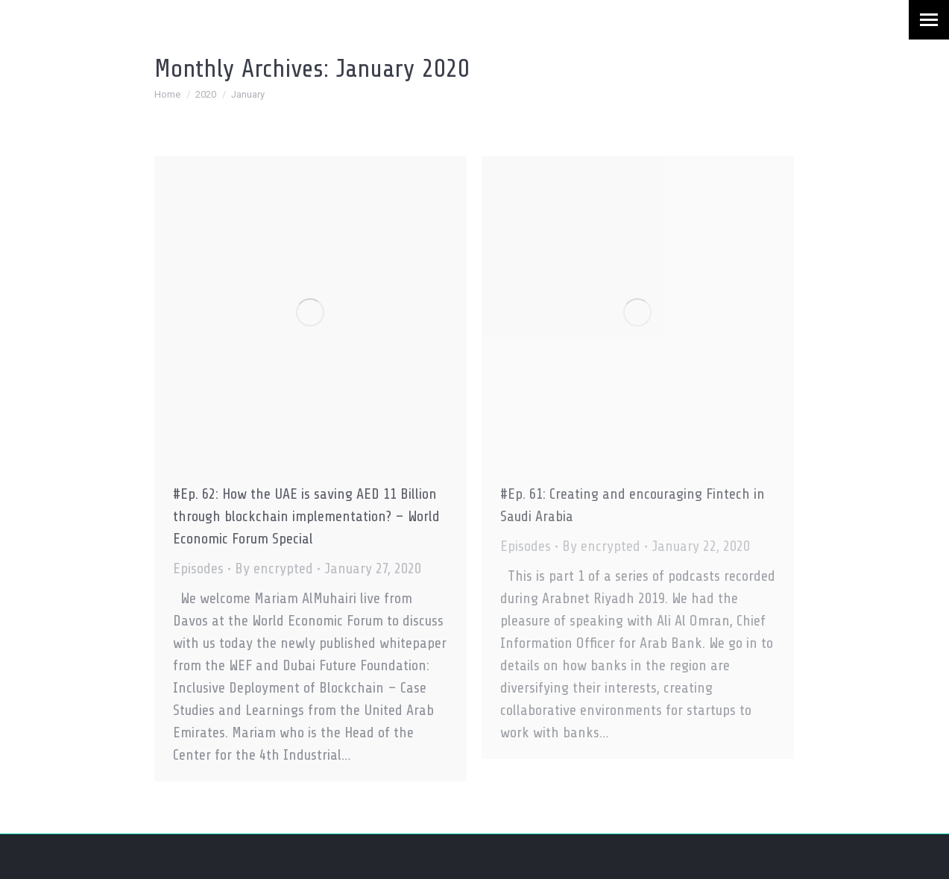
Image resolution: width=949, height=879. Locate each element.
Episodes (198, 568)
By (274, 568)
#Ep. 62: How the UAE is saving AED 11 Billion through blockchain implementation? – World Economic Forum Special (306, 516)
